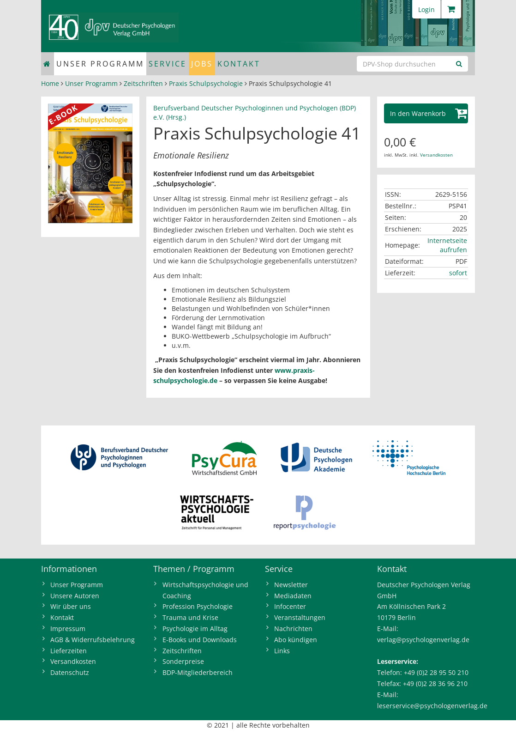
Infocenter (290, 606)
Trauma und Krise (190, 617)
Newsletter (291, 584)
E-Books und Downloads (199, 639)
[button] (426, 113)
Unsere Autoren (74, 595)
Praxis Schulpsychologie (206, 83)
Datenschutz (69, 672)
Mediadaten (293, 595)
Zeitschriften (143, 83)
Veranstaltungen (299, 617)
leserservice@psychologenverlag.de (432, 705)
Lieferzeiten (68, 650)
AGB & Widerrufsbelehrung (92, 639)
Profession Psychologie (197, 606)
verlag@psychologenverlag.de (423, 639)
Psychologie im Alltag (195, 628)
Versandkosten (436, 155)
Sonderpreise (183, 661)
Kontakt (238, 64)
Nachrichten (293, 628)
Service (167, 64)
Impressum (67, 628)
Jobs (202, 64)
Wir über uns (70, 606)
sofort (458, 272)
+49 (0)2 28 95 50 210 (436, 672)
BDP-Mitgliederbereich (197, 672)
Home (50, 83)
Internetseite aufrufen (447, 245)
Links (282, 650)
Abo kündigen (295, 639)
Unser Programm (100, 64)
